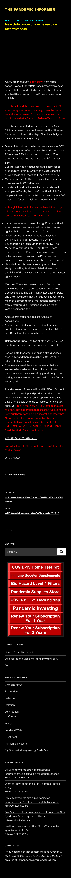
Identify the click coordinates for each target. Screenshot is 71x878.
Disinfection (12, 711)
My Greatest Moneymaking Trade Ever (27, 750)
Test (7, 665)
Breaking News (17, 475)
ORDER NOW (13, 457)
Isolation (10, 705)
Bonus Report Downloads (19, 652)
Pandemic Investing (16, 743)
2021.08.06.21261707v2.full (21, 438)
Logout (9, 529)
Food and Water (14, 730)
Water (8, 723)
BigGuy (39, 20)
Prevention (11, 691)
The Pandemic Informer (30, 10)
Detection (10, 698)
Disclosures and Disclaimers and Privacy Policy (31, 658)
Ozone (12, 716)
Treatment (11, 736)
